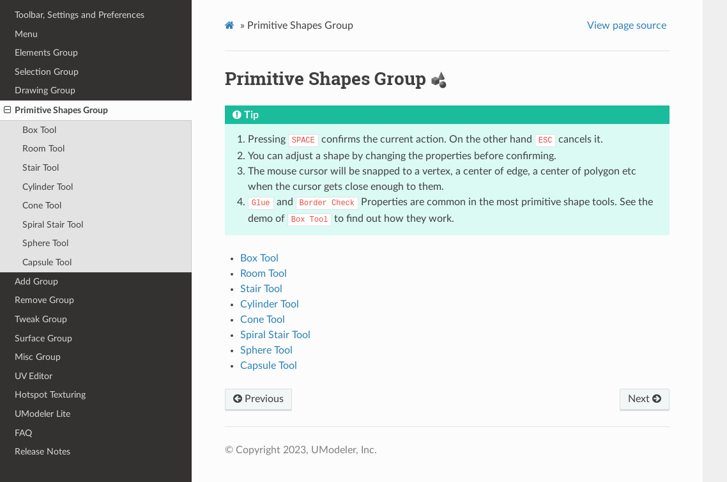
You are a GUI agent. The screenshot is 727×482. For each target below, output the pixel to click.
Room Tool (43, 148)
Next (644, 399)
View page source (626, 25)
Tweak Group (41, 319)
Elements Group (46, 53)
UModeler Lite (42, 414)
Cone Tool (41, 205)
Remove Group (44, 300)
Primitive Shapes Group (56, 110)
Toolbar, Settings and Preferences (79, 15)
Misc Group (38, 357)
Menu (26, 34)
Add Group (36, 281)
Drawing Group (45, 90)
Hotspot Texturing (50, 395)
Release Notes (42, 451)
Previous (258, 399)
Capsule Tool (47, 262)
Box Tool (39, 130)
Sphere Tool (45, 243)
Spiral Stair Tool (52, 224)
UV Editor (33, 376)
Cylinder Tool (47, 187)
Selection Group (47, 72)
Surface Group (43, 338)
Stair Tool (40, 168)
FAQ (23, 433)
